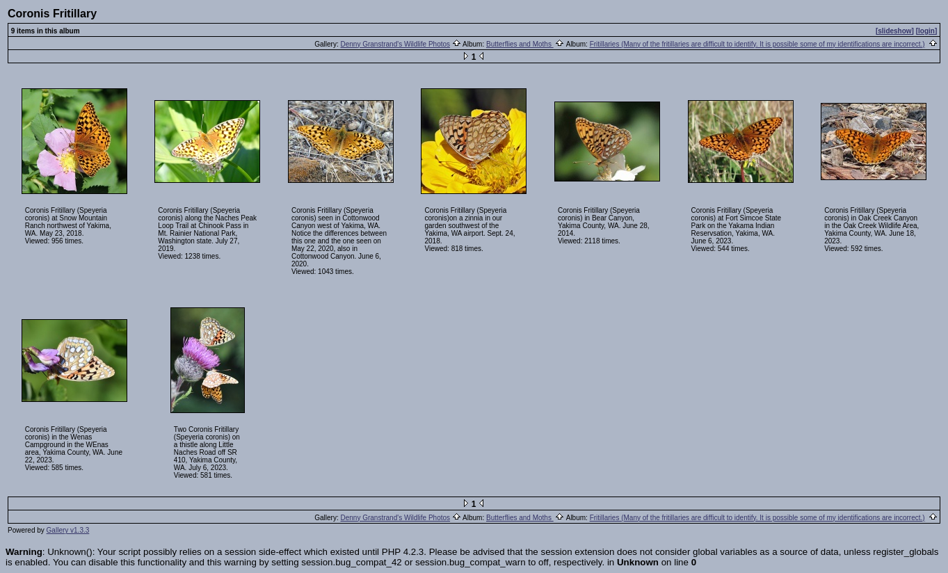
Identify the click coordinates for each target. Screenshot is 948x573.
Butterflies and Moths (520, 44)
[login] (927, 31)
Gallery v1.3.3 (68, 530)
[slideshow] (895, 31)
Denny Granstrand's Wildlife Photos (396, 44)
